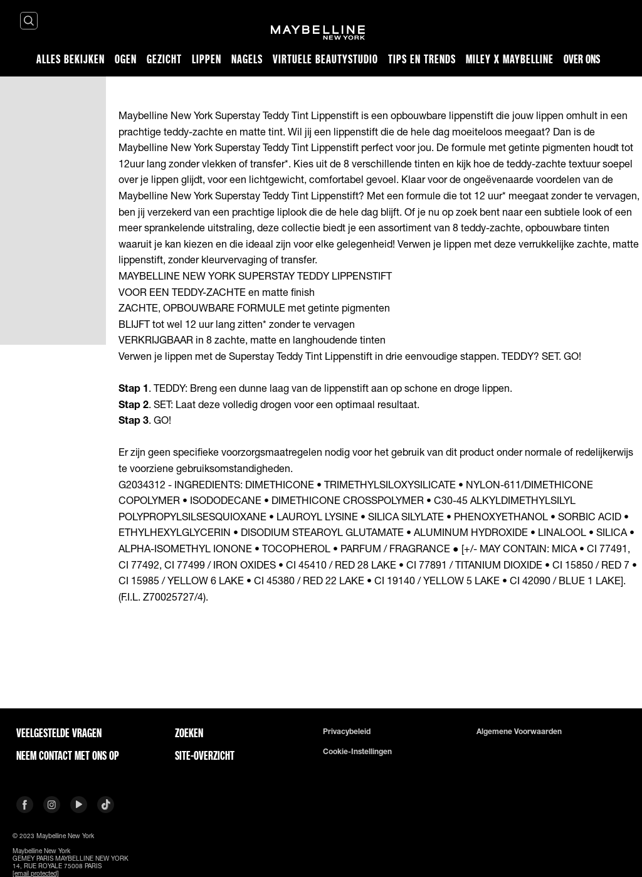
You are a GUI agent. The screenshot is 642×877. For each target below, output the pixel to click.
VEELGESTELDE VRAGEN (59, 732)
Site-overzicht (204, 755)
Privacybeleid (347, 731)
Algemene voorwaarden (519, 731)
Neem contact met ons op (67, 755)
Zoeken (189, 732)
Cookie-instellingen (357, 751)
